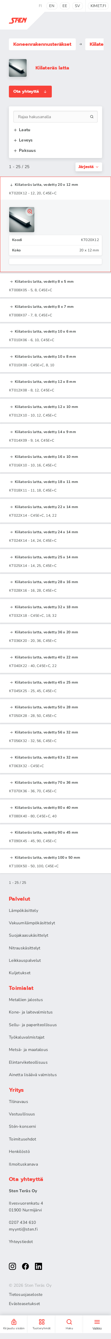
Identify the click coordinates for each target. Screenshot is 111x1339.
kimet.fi (98, 6)
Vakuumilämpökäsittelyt (32, 923)
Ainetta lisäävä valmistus (33, 1075)
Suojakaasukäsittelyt (29, 935)
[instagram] (12, 1266)
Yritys (16, 1090)
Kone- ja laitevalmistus (31, 1012)
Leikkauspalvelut (25, 960)
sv (77, 6)
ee (64, 6)
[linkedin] (38, 1266)
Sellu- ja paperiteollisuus (33, 1025)
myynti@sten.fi (23, 1229)
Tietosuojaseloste (26, 1294)
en (52, 6)
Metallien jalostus (26, 1000)
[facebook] (25, 1266)
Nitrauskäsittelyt (25, 948)
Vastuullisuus (22, 1114)
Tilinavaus (18, 1101)
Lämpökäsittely (23, 910)
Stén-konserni (22, 1126)
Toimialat (21, 988)
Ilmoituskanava (23, 1164)
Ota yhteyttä (30, 91)
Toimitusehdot (22, 1139)
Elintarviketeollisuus (28, 1062)
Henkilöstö (19, 1151)
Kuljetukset (19, 973)
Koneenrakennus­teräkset (42, 44)
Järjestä (88, 167)
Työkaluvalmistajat (26, 1037)
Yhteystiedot (21, 1241)
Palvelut (19, 899)
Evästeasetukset (24, 1303)
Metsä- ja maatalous (28, 1049)
